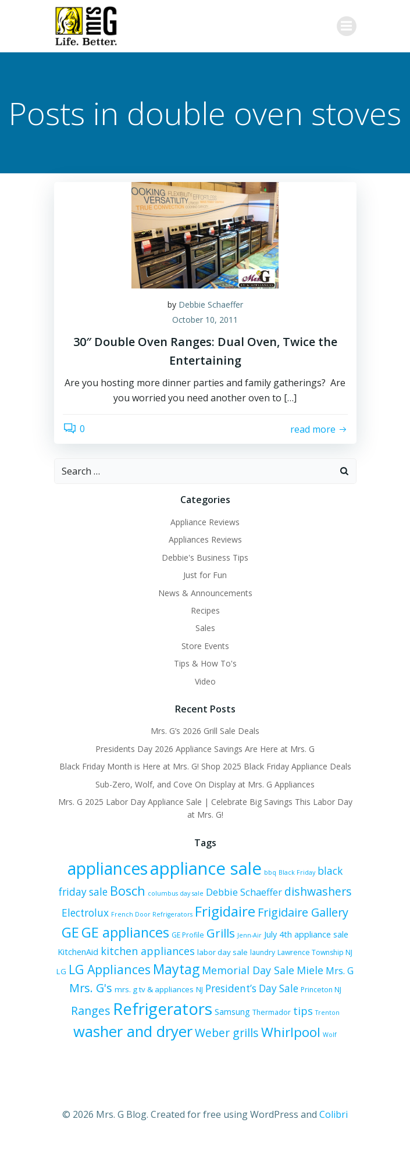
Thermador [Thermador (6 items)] (271, 1012)
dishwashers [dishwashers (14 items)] (318, 891)
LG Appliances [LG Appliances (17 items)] (110, 969)
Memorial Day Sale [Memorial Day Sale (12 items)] (248, 970)
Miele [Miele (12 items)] (310, 970)
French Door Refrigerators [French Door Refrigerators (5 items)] (151, 914)
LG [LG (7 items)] (61, 971)
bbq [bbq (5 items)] (270, 872)
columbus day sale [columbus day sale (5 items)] (176, 893)
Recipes (205, 610)
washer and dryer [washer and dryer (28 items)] (132, 1031)
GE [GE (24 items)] (70, 932)
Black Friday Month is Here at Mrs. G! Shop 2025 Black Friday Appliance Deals (205, 766)
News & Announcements (205, 592)
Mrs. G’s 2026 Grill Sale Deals (205, 730)
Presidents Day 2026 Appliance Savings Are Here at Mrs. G (205, 748)
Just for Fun (205, 574)
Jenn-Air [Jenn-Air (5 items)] (249, 935)
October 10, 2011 (205, 319)
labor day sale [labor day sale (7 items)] (222, 952)
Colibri (333, 1114)
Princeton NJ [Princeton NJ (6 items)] (321, 990)
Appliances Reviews (205, 539)
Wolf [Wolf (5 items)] (330, 1035)
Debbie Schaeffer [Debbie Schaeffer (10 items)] (244, 892)
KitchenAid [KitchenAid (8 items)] (78, 951)
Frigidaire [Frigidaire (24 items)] (225, 911)
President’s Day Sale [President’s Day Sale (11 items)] (251, 988)
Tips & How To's (205, 663)
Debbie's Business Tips (205, 557)
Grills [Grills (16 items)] (220, 933)
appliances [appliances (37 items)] (107, 868)
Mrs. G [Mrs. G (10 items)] (340, 970)
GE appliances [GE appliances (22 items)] (125, 932)
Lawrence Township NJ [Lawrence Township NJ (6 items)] (314, 952)
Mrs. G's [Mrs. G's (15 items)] (90, 988)
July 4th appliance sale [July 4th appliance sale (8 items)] (306, 934)
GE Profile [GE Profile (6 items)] (188, 935)
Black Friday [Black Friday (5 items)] (297, 872)
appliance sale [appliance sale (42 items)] (206, 868)
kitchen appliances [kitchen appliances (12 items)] (148, 951)
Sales (205, 627)
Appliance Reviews (205, 522)
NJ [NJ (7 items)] (199, 989)
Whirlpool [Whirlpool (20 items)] (290, 1032)
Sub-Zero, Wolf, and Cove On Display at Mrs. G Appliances (205, 784)
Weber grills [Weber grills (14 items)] (227, 1032)
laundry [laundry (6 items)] (262, 952)
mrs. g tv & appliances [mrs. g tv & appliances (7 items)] (154, 989)
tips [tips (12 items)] (303, 1011)
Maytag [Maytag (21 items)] (176, 969)
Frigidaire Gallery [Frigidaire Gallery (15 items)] (303, 912)
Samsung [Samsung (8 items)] (232, 1011)
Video (205, 681)
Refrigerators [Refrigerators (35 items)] (162, 1008)
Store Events (205, 645)
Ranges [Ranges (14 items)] (90, 1010)
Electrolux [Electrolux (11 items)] (85, 913)
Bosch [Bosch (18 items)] (127, 890)
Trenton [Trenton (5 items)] (327, 1013)
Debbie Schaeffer (211, 304)
